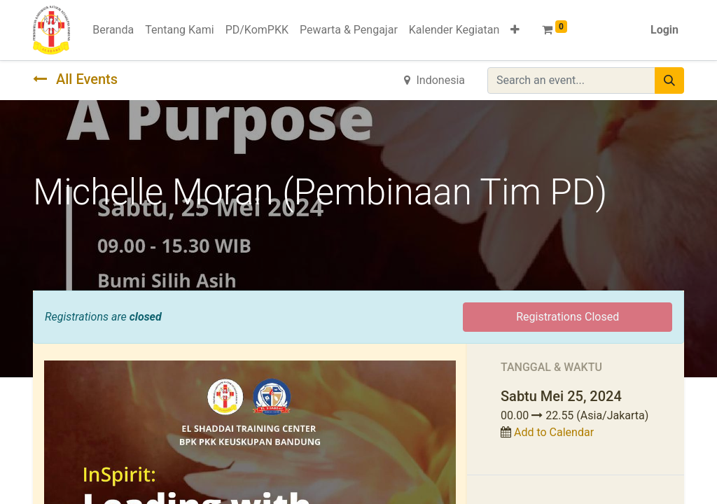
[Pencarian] (669, 80)
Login (664, 29)
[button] (515, 30)
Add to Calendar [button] (554, 432)
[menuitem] (113, 30)
